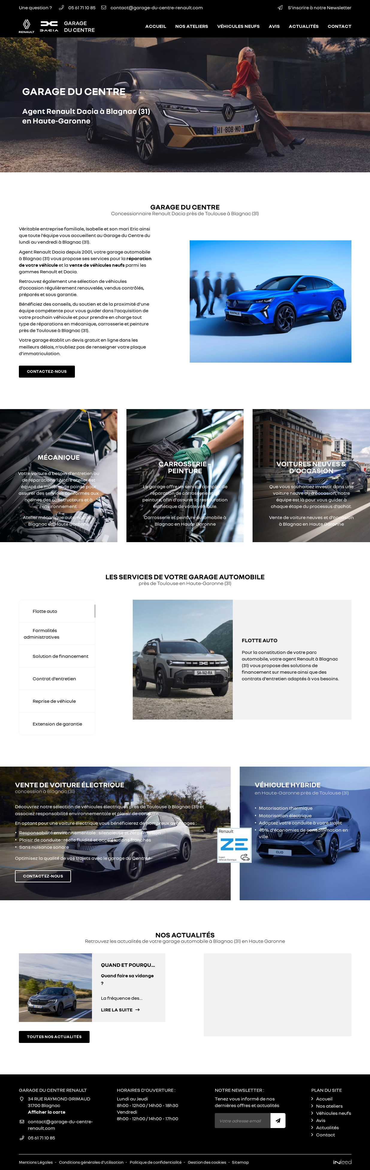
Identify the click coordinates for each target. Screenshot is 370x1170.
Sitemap (240, 1162)
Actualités (304, 26)
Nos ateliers (191, 26)
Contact (339, 26)
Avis (274, 26)
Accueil (155, 26)
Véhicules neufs (238, 26)
